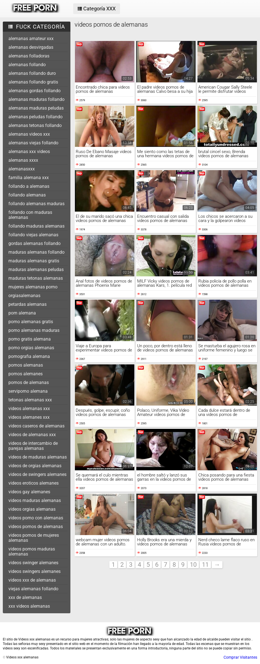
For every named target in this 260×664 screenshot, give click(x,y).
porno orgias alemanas (31, 347)
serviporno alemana (28, 391)
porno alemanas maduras (33, 330)
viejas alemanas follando (33, 588)
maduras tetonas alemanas (35, 278)
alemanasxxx (21, 169)
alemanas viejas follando (33, 142)
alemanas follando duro (32, 73)
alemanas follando (27, 64)
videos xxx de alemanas (32, 580)
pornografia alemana (29, 356)
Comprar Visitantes (240, 657)
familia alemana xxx (28, 177)
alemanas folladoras (28, 56)
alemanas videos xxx (29, 134)
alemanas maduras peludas (36, 108)
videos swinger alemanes (33, 562)
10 (193, 564)
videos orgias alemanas (32, 509)
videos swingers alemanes (34, 571)
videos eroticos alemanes (33, 483)
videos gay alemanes (29, 491)
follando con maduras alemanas (30, 215)
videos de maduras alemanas (37, 457)
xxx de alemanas (25, 597)
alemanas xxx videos (29, 151)
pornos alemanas (25, 365)
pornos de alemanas (28, 382)
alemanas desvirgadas (30, 47)
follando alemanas (27, 195)
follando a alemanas (28, 186)
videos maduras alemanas (34, 500)
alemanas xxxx (23, 160)
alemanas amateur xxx (31, 38)
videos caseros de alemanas (36, 426)
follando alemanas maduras (36, 203)
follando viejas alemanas (33, 234)
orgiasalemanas (24, 295)
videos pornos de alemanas (35, 526)
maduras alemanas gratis (33, 260)
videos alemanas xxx (29, 408)
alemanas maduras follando (36, 99)
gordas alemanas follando (34, 243)
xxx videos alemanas (29, 606)
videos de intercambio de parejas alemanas (33, 446)
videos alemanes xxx (29, 417)
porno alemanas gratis (30, 321)
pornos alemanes (25, 373)
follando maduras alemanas (36, 226)
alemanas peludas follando (35, 116)
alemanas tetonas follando (35, 125)
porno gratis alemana (29, 339)
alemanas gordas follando (34, 90)
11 (205, 564)
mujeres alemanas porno (32, 287)
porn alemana (22, 313)
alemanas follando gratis (33, 82)
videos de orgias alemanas (34, 465)
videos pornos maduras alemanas (31, 551)
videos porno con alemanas (35, 517)
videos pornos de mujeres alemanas (33, 538)
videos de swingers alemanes (37, 474)
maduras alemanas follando (36, 252)
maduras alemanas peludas (36, 269)
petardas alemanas (27, 304)
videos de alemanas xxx (32, 434)
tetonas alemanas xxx (30, 399)
